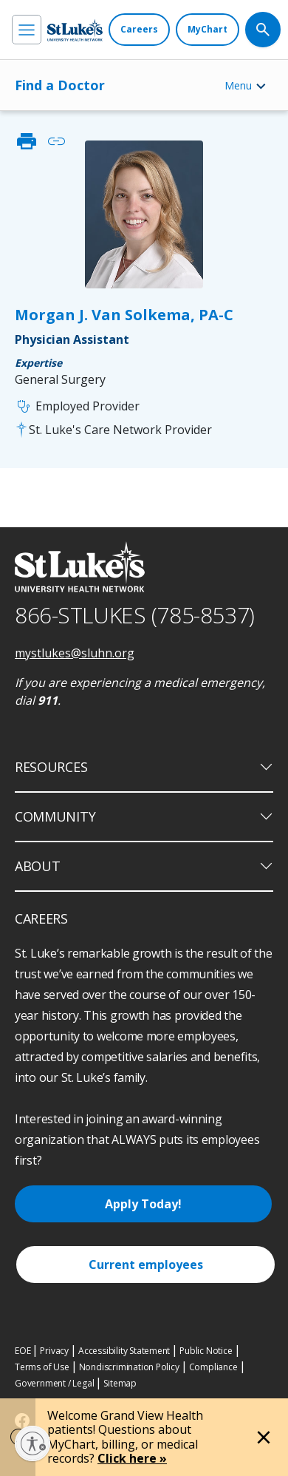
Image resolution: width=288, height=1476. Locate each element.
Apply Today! (143, 1204)
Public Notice (205, 1350)
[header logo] (75, 30)
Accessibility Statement (124, 1350)
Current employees (146, 1264)
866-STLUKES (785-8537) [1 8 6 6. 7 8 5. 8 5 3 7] (135, 615)
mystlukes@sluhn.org (74, 653)
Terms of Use (42, 1367)
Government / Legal (54, 1383)
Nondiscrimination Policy (129, 1367)
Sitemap (120, 1383)
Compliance (213, 1367)
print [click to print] (26, 141)
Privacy (54, 1350)
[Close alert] (263, 1437)
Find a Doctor (60, 85)
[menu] (26, 29)
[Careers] (139, 29)
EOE (22, 1350)
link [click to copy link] (56, 141)
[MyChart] (207, 29)
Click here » (132, 1458)
